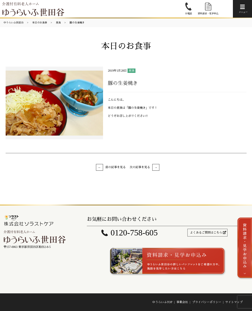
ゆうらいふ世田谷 (13, 22)
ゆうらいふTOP (162, 302)
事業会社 (182, 302)
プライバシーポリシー (206, 302)
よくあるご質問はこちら (206, 232)
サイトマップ (234, 302)
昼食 (58, 22)
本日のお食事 (39, 22)
